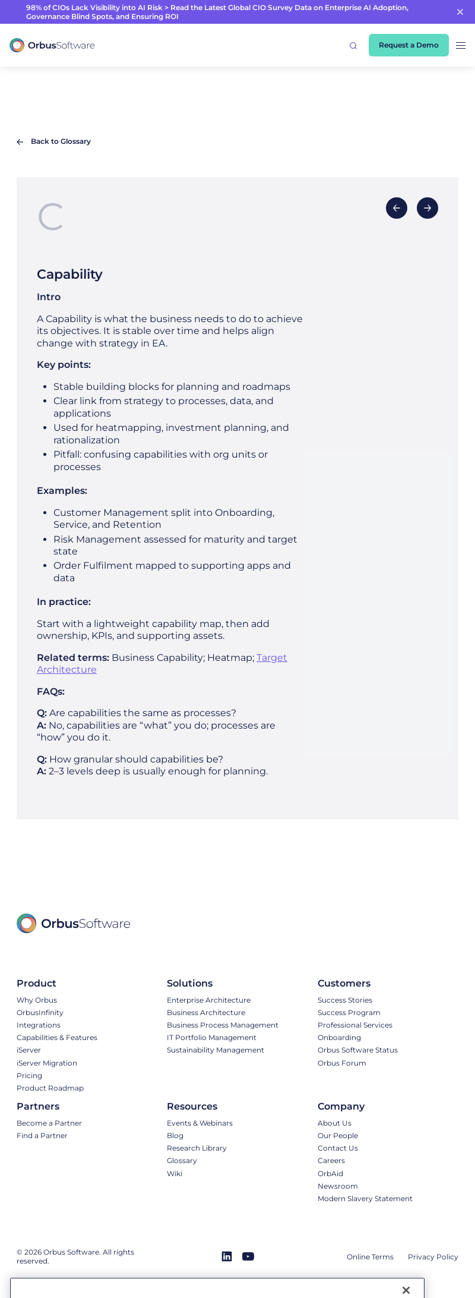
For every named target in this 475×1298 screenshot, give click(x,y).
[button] (353, 45)
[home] (52, 45)
